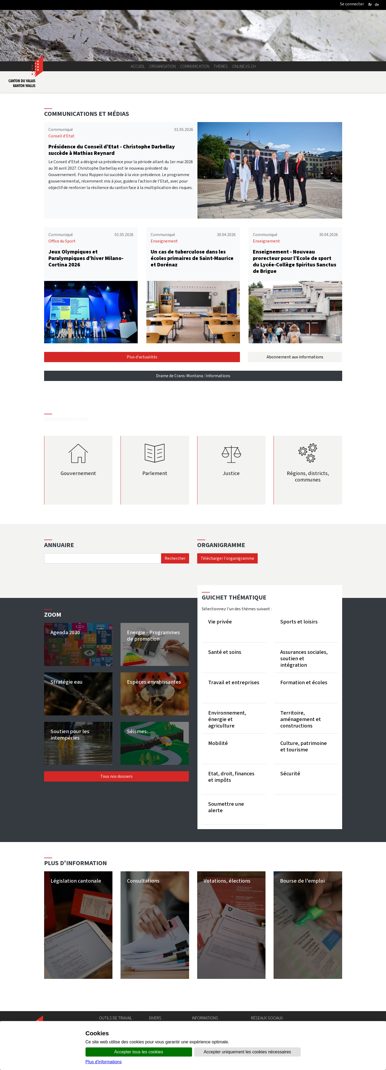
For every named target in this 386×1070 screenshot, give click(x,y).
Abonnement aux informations (295, 357)
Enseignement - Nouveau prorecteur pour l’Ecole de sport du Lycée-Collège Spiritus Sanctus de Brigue (294, 261)
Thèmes (221, 66)
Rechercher (175, 558)
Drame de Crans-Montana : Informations (193, 376)
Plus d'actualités (142, 357)
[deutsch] (377, 4)
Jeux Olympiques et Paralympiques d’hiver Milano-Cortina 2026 (85, 258)
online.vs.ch (244, 66)
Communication (194, 66)
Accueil (138, 66)
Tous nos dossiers (116, 776)
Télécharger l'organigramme (227, 558)
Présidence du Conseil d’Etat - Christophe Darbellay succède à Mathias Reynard (111, 150)
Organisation (162, 66)
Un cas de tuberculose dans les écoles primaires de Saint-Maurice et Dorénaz (192, 258)
